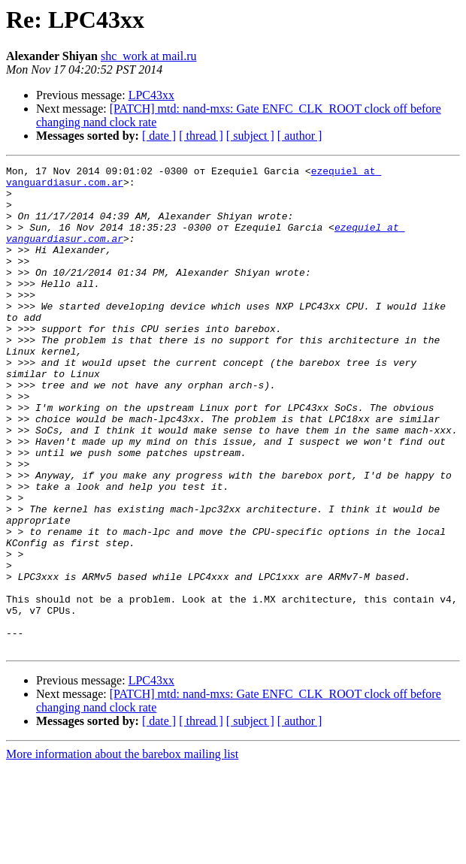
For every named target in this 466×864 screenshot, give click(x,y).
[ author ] (299, 135)
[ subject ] (250, 135)
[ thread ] (201, 135)
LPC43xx (151, 95)
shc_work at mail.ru (149, 56)
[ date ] (159, 135)
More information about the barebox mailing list (122, 850)
